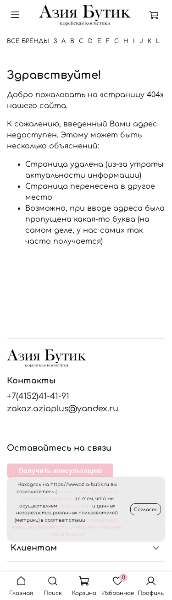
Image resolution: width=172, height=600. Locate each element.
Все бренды (28, 41)
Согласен (146, 509)
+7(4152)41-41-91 (38, 396)
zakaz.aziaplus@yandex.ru (62, 408)
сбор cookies (75, 505)
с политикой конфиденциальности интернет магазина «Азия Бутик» (66, 527)
